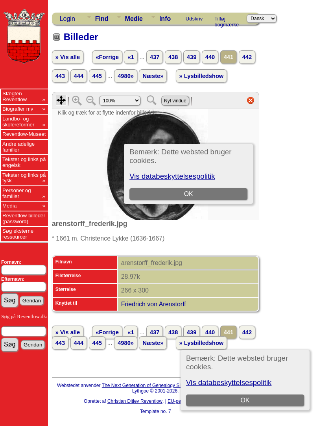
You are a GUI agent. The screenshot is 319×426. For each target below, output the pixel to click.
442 (247, 57)
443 (60, 76)
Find (102, 18)
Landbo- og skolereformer (18, 122)
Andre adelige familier (18, 147)
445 (97, 76)
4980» (126, 76)
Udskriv (194, 19)
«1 (130, 57)
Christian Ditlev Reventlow (134, 401)
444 (78, 76)
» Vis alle (67, 57)
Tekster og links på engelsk (24, 162)
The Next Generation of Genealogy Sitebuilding (151, 385)
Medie (134, 18)
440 (210, 57)
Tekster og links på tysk (24, 178)
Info (165, 18)
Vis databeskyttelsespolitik (228, 382)
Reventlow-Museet (24, 134)
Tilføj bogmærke (226, 20)
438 (173, 57)
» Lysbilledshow (201, 76)
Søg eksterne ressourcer (17, 234)
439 (191, 57)
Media (9, 206)
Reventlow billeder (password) (23, 218)
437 (154, 57)
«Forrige (107, 57)
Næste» (152, 76)
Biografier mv (17, 109)
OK (244, 400)
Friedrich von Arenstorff (153, 304)
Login (67, 18)
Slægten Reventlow (14, 96)
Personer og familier (16, 193)
